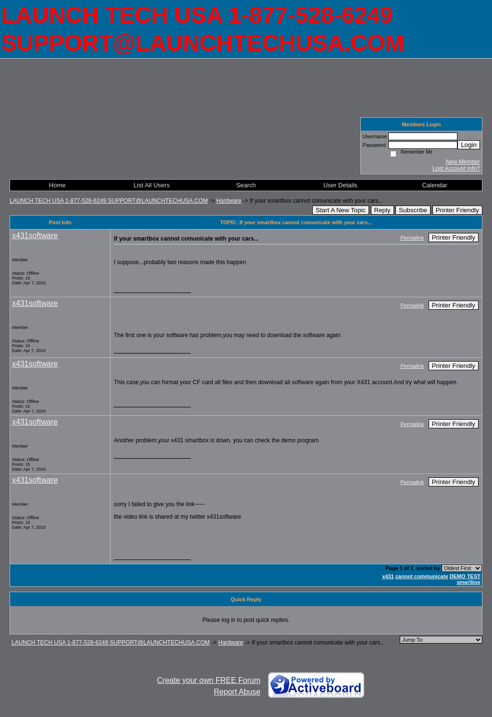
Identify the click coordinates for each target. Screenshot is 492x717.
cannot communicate (421, 576)
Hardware (228, 200)
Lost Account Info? (456, 168)
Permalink (412, 238)
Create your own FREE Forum (208, 680)
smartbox (468, 582)
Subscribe (413, 210)
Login (469, 144)
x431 (388, 576)
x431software (35, 235)
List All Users (152, 185)
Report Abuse (237, 692)
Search (246, 185)
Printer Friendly (457, 210)
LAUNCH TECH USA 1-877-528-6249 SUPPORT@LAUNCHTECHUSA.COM (109, 200)
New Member (463, 161)
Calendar (434, 185)
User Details (340, 185)
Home (57, 185)
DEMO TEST (465, 576)
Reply (382, 210)
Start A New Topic (341, 210)
